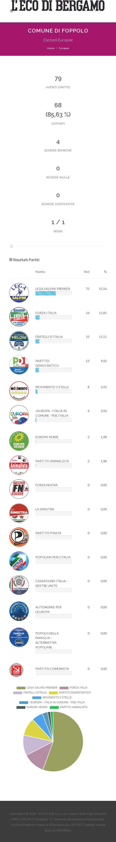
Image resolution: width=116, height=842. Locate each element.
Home (50, 48)
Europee (64, 48)
